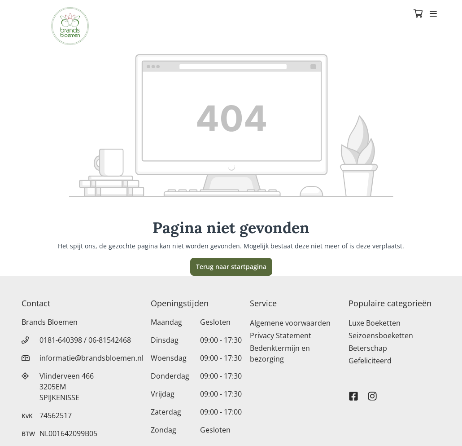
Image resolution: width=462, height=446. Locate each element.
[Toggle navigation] (433, 14)
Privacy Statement (280, 335)
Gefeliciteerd (370, 361)
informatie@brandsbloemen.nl (91, 358)
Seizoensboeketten (381, 335)
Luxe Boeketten (375, 323)
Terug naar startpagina (231, 266)
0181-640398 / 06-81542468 (85, 340)
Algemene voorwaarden (290, 323)
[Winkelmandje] (418, 14)
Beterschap (368, 348)
